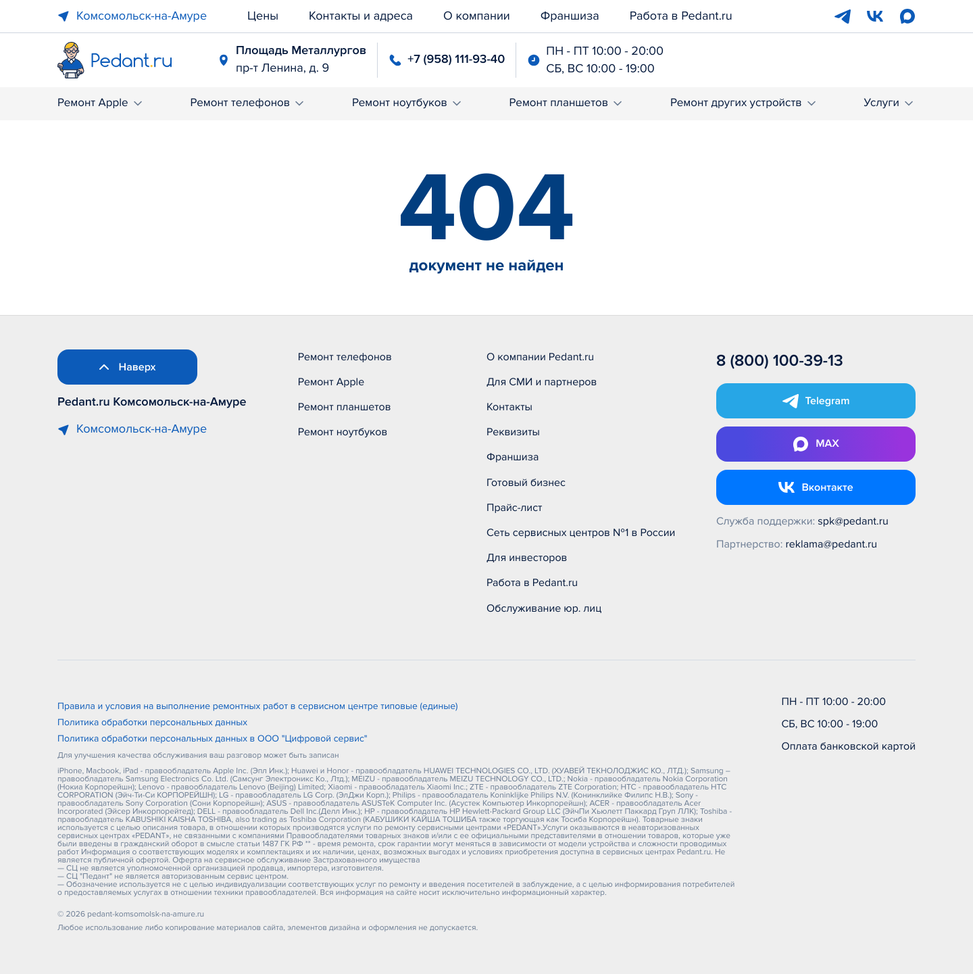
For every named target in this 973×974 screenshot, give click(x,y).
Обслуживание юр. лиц (544, 608)
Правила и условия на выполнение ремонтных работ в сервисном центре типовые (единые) (257, 707)
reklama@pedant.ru (832, 544)
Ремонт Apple (101, 103)
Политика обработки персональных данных (152, 723)
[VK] (875, 16)
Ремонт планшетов (567, 103)
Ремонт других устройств (744, 103)
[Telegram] (842, 16)
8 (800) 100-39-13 (779, 361)
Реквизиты (513, 432)
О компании (476, 16)
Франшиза (570, 16)
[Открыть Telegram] (816, 400)
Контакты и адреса (361, 16)
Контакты (509, 407)
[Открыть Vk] (816, 487)
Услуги (890, 103)
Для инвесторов (527, 557)
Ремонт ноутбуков (408, 103)
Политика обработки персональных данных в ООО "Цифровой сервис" (212, 739)
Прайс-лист (515, 507)
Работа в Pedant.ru (681, 16)
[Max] (907, 16)
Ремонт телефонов (248, 103)
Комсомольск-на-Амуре (132, 16)
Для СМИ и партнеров (542, 382)
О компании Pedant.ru (540, 357)
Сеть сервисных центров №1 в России (581, 532)
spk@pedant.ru (853, 521)
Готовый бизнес (526, 482)
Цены (262, 16)
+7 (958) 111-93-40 (456, 59)
